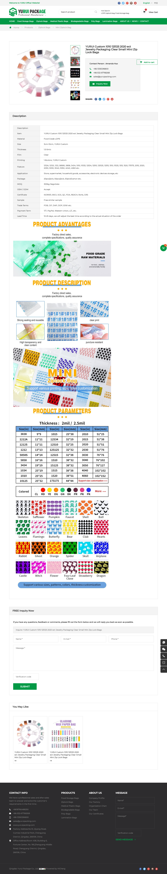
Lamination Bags (109, 21)
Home (16, 27)
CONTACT (144, 21)
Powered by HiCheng (55, 868)
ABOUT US (124, 21)
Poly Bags (95, 21)
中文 (156, 3)
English (146, 3)
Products (29, 27)
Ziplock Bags (42, 21)
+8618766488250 (20, 809)
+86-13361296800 (100, 69)
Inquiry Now (102, 84)
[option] (40, 72)
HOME (12, 21)
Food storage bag (122, 13)
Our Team (93, 810)
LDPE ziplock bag (108, 13)
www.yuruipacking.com (24, 825)
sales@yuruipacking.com (104, 76)
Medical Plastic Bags (59, 21)
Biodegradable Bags (80, 21)
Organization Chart (98, 806)
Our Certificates (96, 814)
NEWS (135, 21)
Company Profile (96, 798)
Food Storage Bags (25, 21)
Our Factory (94, 802)
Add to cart (149, 62)
